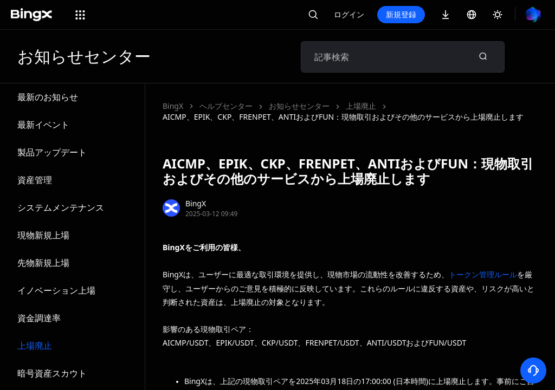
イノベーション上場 (56, 290)
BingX (173, 105)
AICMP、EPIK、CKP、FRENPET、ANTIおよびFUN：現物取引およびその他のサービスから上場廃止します (343, 116)
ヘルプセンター (226, 105)
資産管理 (34, 180)
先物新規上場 (43, 262)
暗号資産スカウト (52, 373)
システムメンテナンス (60, 207)
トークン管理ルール (483, 274)
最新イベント (43, 124)
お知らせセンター (299, 105)
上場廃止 (34, 345)
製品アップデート (52, 152)
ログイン (349, 14)
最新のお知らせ (47, 97)
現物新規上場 (43, 235)
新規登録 (401, 14)
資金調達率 (39, 318)
